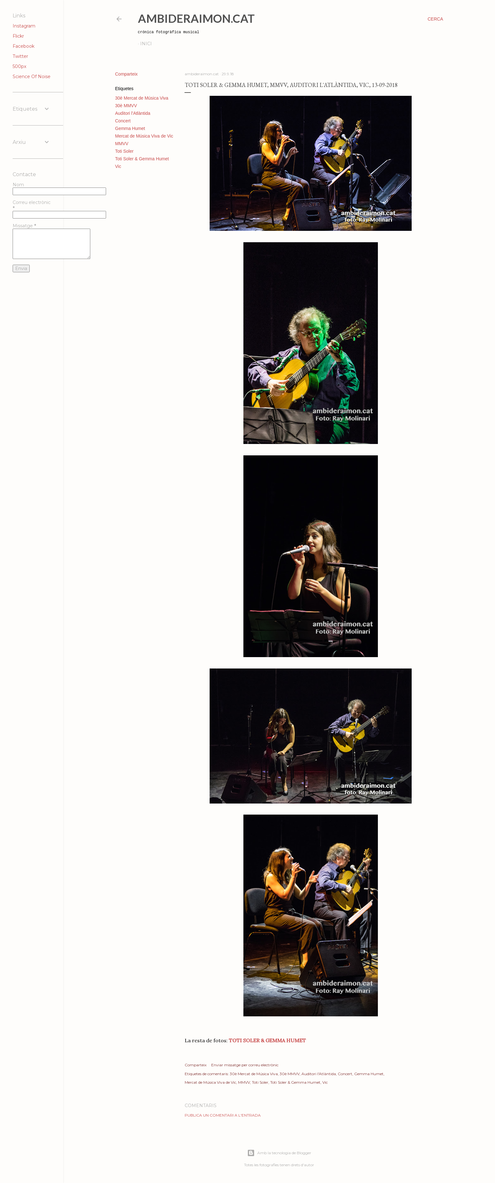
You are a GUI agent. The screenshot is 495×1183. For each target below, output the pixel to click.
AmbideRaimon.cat (196, 18)
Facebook (23, 46)
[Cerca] (435, 19)
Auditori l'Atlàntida (133, 113)
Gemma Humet (130, 128)
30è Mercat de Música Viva (142, 98)
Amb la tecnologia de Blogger (279, 1153)
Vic (118, 166)
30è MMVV (126, 105)
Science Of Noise (32, 76)
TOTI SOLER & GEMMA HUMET (267, 1040)
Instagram (24, 26)
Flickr (18, 36)
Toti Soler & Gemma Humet (142, 158)
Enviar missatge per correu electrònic (244, 1065)
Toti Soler (124, 151)
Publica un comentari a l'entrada (223, 1115)
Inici (146, 43)
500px (19, 66)
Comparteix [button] (126, 74)
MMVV (121, 143)
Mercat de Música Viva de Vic (144, 136)
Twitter (20, 56)
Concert (123, 120)
